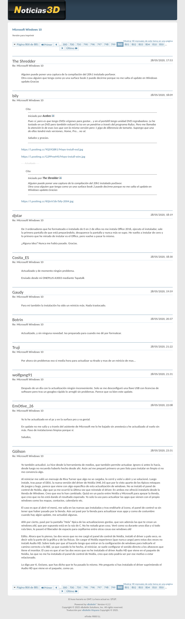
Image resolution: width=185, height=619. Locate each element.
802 (134, 44)
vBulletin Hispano (90, 610)
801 (127, 44)
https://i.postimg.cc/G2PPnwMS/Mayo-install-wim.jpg (53, 156)
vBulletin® (92, 604)
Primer (46, 44)
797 (99, 44)
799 (113, 44)
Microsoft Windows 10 (27, 30)
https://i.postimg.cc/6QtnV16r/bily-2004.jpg (47, 201)
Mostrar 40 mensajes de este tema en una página (148, 41)
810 (154, 44)
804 (147, 44)
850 (161, 44)
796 (92, 44)
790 (85, 44)
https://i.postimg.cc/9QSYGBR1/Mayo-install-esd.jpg (52, 149)
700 (72, 44)
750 (79, 44)
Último (72, 48)
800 (120, 44)
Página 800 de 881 (27, 44)
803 (141, 44)
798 (106, 44)
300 (65, 44)
